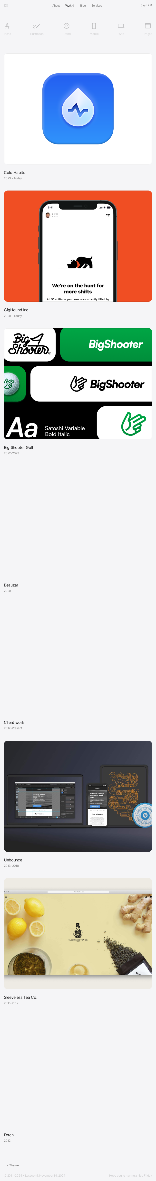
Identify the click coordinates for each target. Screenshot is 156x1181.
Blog (83, 5)
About (55, 5)
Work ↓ (69, 5)
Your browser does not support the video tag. (78, 521)
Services (96, 5)
